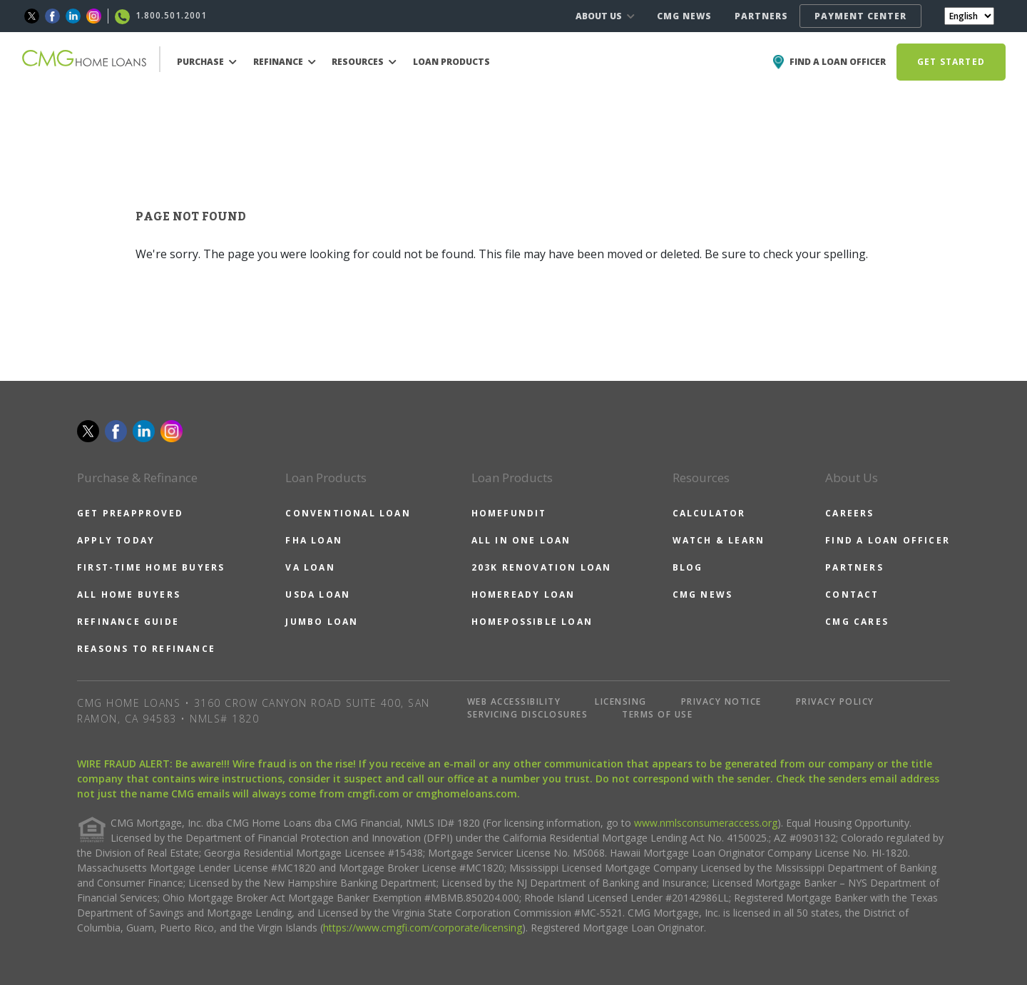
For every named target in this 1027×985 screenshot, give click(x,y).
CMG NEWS (684, 16)
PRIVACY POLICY (835, 701)
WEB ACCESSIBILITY (514, 701)
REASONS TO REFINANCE (146, 649)
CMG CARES (857, 622)
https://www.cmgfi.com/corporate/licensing (422, 927)
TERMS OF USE (657, 714)
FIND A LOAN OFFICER (887, 540)
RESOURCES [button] (364, 62)
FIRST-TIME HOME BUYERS (151, 567)
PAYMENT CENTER (860, 16)
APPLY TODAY (116, 540)
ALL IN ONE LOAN (521, 540)
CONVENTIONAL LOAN (347, 513)
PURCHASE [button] (207, 62)
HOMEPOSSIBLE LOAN (532, 622)
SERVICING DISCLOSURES (527, 714)
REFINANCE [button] (284, 62)
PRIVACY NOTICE (721, 701)
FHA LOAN (313, 540)
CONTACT (852, 594)
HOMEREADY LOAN (523, 594)
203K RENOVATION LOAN (541, 567)
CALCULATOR (709, 513)
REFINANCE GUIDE (128, 622)
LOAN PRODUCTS (451, 62)
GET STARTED (951, 62)
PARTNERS (761, 16)
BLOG (688, 567)
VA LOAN (309, 567)
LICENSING (621, 701)
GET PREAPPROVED (130, 513)
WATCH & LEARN (719, 540)
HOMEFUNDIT (509, 513)
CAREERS (849, 513)
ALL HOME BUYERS (128, 594)
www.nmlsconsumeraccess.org (705, 823)
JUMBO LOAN (321, 622)
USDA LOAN (317, 594)
